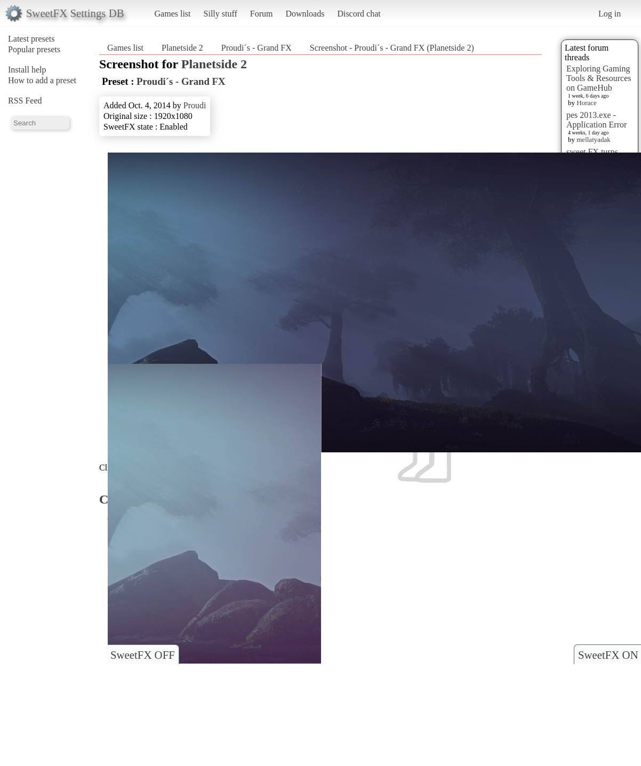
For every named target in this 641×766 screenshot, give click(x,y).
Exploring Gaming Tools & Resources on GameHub (598, 78)
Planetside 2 (182, 47)
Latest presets (31, 38)
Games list (173, 13)
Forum (261, 13)
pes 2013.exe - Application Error (596, 119)
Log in (609, 13)
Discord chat (358, 13)
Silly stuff (220, 13)
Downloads (304, 13)
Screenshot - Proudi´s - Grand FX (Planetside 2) (392, 47)
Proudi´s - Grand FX (256, 47)
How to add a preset (42, 80)
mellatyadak (593, 139)
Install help (27, 69)
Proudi (194, 105)
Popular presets (34, 49)
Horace (586, 103)
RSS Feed (25, 100)
